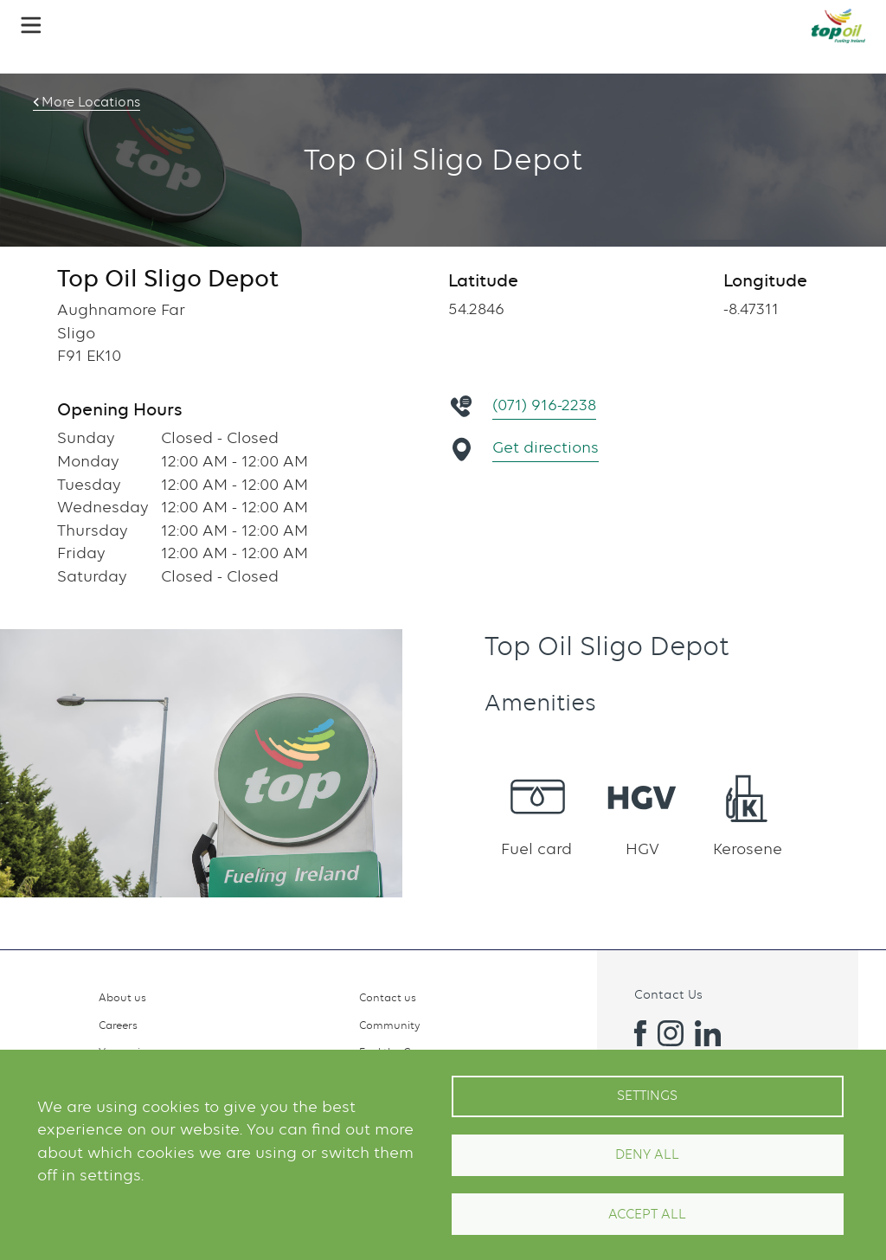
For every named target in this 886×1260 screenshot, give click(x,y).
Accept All (647, 1214)
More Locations (91, 102)
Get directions (546, 447)
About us (122, 997)
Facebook (633, 1033)
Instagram (671, 1033)
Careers (118, 1025)
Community (390, 1025)
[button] (31, 25)
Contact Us (668, 994)
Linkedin (708, 1033)
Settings (647, 1095)
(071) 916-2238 (545, 404)
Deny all (647, 1154)
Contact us (387, 997)
